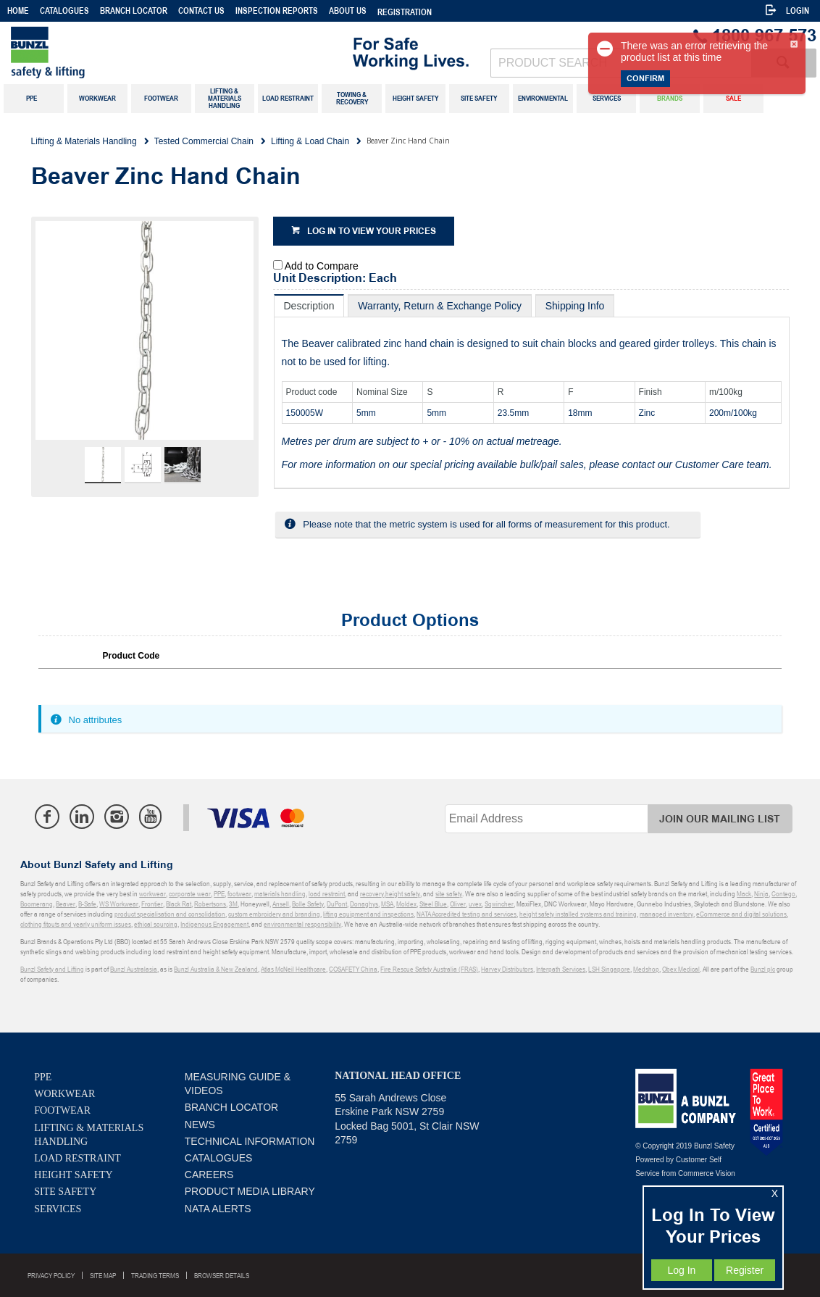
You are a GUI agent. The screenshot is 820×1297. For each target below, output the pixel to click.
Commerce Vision (706, 1173)
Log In (681, 1270)
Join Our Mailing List (719, 819)
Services (57, 1209)
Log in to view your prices (371, 231)
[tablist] (532, 391)
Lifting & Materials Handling (88, 1134)
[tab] (309, 305)
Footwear (62, 1110)
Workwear (64, 1093)
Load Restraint (77, 1158)
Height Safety (73, 1174)
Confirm (645, 78)
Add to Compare (322, 266)
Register (744, 1270)
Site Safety (65, 1191)
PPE (42, 1077)
